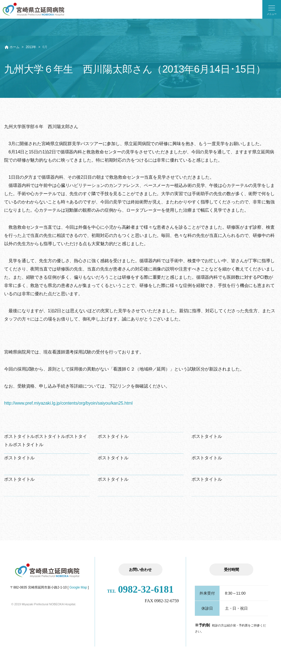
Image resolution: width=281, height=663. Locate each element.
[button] (271, 9)
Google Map (78, 587)
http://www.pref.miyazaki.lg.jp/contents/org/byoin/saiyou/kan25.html (68, 403)
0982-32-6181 (140, 589)
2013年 (31, 47)
